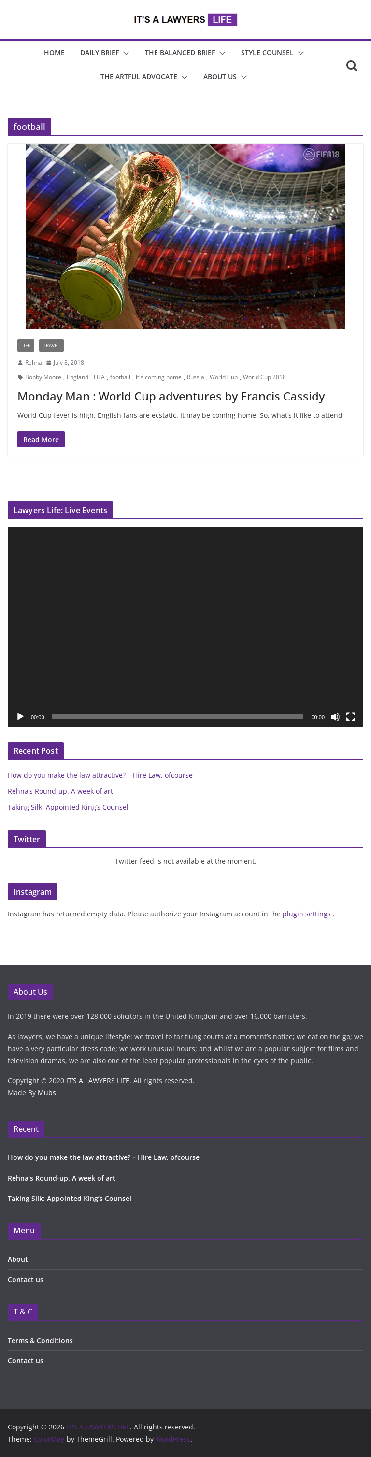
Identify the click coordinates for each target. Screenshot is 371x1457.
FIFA (99, 377)
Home (54, 52)
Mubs (47, 1092)
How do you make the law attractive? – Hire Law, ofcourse (100, 775)
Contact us (25, 1279)
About (18, 1259)
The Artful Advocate (138, 76)
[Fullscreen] (351, 717)
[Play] (20, 717)
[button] (124, 53)
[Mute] (335, 717)
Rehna (33, 362)
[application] (185, 627)
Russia (195, 377)
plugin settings (308, 913)
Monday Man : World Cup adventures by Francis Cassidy (171, 396)
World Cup (224, 377)
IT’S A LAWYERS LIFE (97, 1080)
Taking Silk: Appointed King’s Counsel (68, 807)
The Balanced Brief (180, 52)
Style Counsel (267, 52)
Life (25, 345)
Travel (51, 345)
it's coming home (159, 377)
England (77, 377)
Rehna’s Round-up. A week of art (60, 791)
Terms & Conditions (40, 1340)
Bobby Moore (43, 377)
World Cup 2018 (264, 377)
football (120, 377)
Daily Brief (99, 52)
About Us (220, 76)
